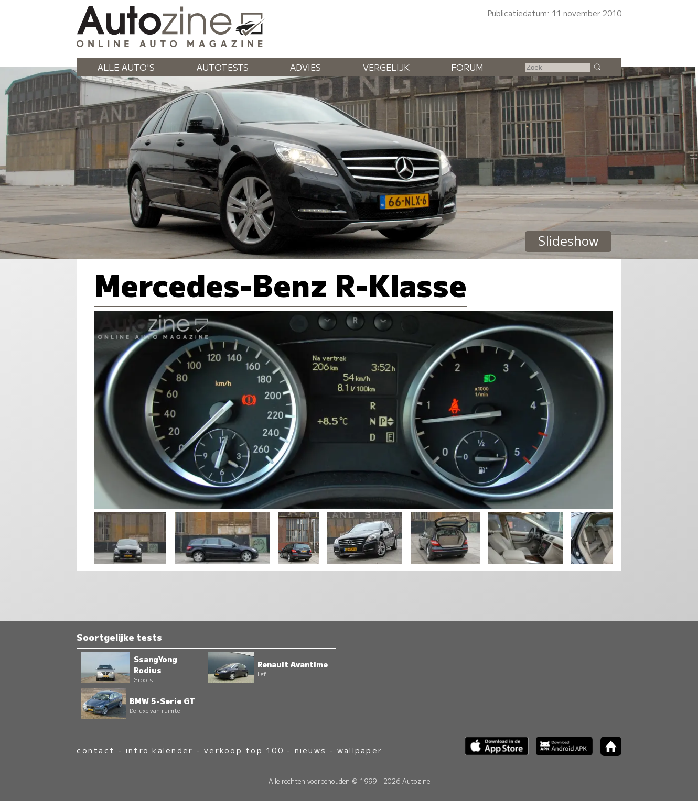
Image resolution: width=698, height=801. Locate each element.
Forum (467, 67)
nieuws (310, 749)
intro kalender (159, 749)
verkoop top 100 (244, 749)
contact (96, 749)
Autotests (223, 67)
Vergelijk (386, 67)
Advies (305, 67)
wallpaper (359, 749)
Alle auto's (126, 67)
